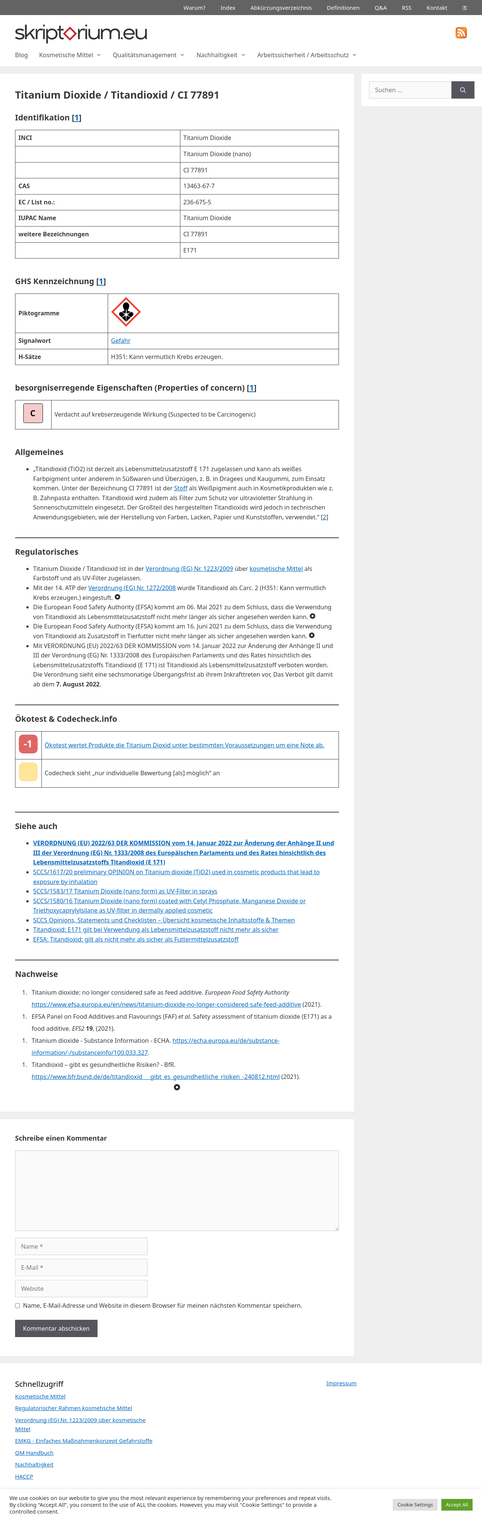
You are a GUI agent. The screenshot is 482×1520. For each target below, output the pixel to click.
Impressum (341, 1383)
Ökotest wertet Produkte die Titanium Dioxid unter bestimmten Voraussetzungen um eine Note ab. (185, 745)
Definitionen (343, 7)
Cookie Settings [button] (415, 1504)
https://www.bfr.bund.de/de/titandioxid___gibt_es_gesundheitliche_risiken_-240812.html (156, 1077)
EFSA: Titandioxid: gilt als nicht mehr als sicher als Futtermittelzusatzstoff (135, 939)
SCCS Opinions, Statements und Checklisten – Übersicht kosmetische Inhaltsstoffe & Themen (164, 920)
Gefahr (121, 340)
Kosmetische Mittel (73, 55)
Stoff (180, 488)
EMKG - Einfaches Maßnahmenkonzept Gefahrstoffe (84, 1440)
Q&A (381, 7)
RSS (407, 7)
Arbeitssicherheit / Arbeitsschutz (310, 55)
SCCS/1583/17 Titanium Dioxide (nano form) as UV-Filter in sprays (125, 891)
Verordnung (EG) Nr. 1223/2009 (189, 568)
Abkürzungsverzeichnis (281, 7)
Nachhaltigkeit (224, 55)
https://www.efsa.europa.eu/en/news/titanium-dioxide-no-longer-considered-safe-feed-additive (166, 1004)
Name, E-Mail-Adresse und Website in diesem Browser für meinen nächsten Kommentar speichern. (162, 1305)
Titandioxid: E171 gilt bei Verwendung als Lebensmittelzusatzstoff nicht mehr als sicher (156, 929)
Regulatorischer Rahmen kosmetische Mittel (73, 1408)
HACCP (24, 1476)
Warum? (195, 7)
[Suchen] (462, 90)
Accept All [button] (457, 1504)
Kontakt (437, 7)
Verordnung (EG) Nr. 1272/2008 (131, 588)
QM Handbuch (34, 1452)
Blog (21, 55)
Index (228, 7)
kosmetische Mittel (276, 568)
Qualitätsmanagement (152, 55)
